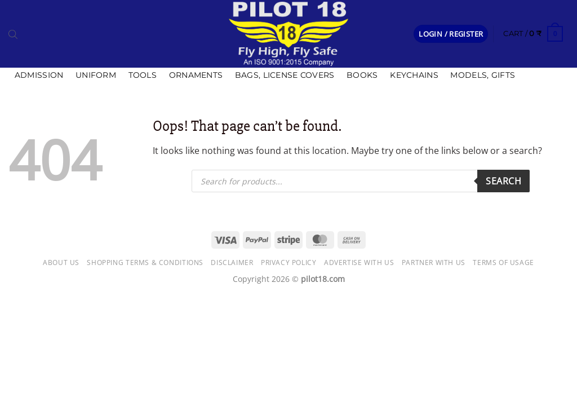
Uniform (96, 75)
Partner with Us (433, 262)
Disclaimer (232, 262)
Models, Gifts (482, 75)
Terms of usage (503, 262)
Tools (142, 75)
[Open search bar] (12, 33)
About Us (61, 262)
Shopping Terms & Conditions (145, 262)
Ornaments (196, 75)
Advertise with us (359, 262)
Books (362, 75)
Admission (39, 75)
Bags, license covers (285, 75)
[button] (451, 34)
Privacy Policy (289, 262)
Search (503, 181)
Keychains (414, 75)
